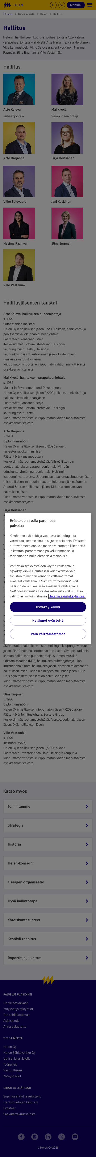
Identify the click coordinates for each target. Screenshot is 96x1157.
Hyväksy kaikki (48, 607)
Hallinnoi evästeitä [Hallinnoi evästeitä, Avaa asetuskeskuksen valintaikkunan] (48, 620)
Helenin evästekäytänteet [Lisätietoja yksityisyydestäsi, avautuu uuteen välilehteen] (67, 596)
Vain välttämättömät (48, 634)
